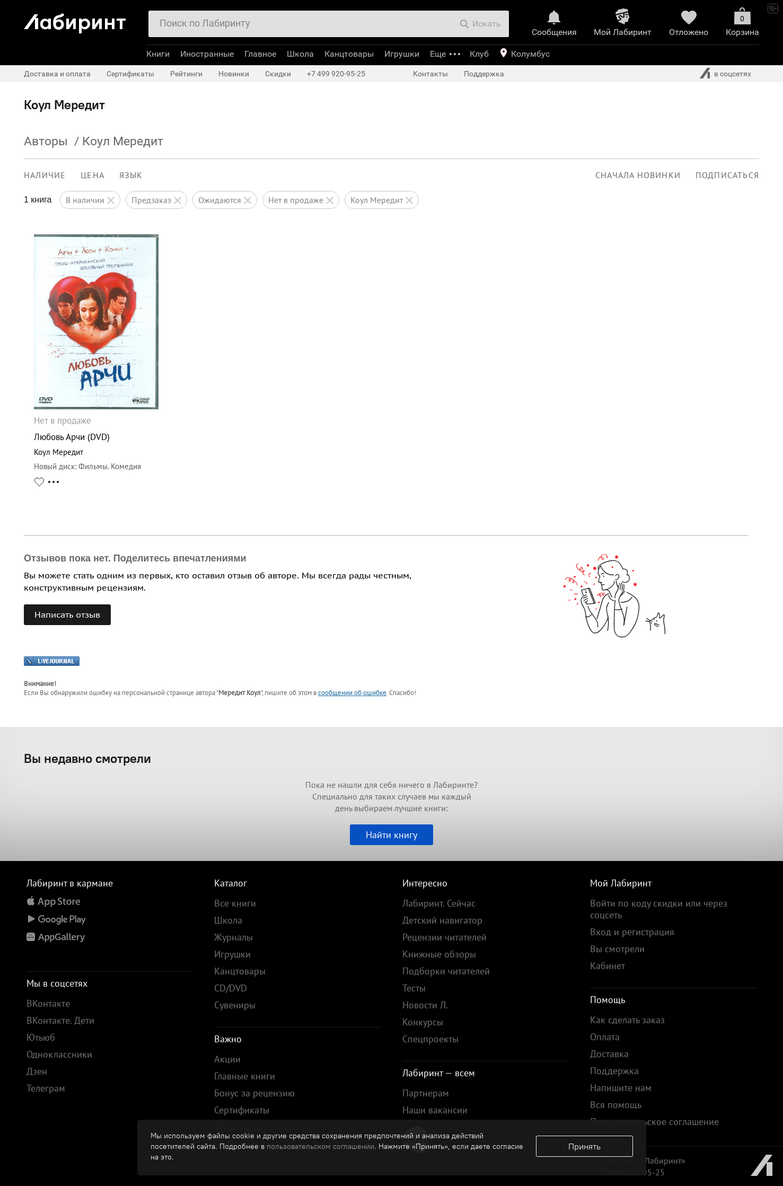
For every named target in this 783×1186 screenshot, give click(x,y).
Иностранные (207, 54)
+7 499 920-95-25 (336, 73)
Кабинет (607, 966)
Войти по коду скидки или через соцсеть (658, 909)
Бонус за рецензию (254, 1093)
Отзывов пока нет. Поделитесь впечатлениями (135, 558)
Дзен (37, 1071)
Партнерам (425, 1093)
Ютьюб (41, 1037)
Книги (158, 54)
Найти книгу (391, 835)
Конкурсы (422, 1022)
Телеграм (46, 1088)
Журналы (233, 937)
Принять (584, 1146)
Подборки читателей (446, 971)
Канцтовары (349, 54)
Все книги (235, 903)
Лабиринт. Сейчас (439, 903)
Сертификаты (130, 73)
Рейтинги (186, 73)
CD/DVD (230, 988)
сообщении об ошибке (352, 692)
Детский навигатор (442, 920)
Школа (300, 54)
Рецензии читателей (444, 937)
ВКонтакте (48, 1003)
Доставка (609, 1054)
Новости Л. (425, 1005)
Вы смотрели (617, 949)
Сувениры (235, 1005)
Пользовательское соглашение (654, 1121)
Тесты (414, 988)
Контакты (430, 73)
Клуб (479, 54)
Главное (260, 54)
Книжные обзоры (439, 954)
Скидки (278, 73)
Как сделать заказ (627, 1020)
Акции (227, 1059)
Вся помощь (615, 1105)
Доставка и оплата (57, 73)
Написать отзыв (67, 614)
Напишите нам (621, 1088)
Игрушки (401, 54)
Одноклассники (59, 1054)
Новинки (233, 73)
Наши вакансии (435, 1110)
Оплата (605, 1037)
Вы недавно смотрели (87, 758)
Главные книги (244, 1076)
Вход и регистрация (632, 932)
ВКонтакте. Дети (60, 1020)
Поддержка (484, 73)
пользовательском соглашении (320, 1146)
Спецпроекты (430, 1039)
